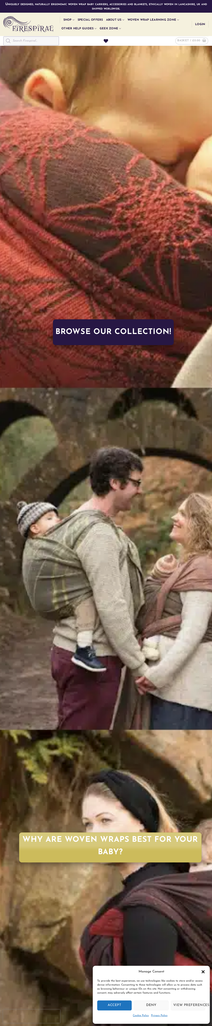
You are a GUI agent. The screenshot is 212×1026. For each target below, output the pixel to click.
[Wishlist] (106, 41)
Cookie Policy (141, 1015)
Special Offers (90, 19)
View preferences (189, 1005)
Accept (114, 1005)
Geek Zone (110, 28)
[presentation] (31, 1016)
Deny (151, 1005)
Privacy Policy (159, 1015)
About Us (115, 20)
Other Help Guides (79, 28)
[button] (203, 972)
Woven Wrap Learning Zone (153, 20)
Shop (69, 20)
